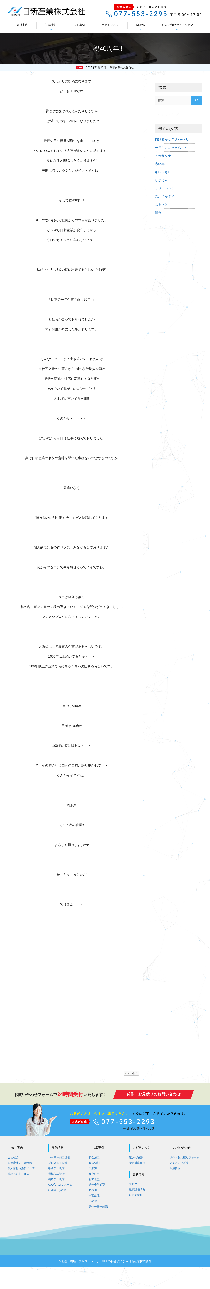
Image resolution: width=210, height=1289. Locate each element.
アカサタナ (163, 156)
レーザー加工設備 (59, 1157)
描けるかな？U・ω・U (171, 139)
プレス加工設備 (57, 1162)
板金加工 (94, 1157)
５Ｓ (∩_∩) (164, 188)
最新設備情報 (137, 1189)
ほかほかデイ (165, 196)
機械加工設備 (56, 1173)
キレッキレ (163, 172)
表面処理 (94, 1195)
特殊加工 (94, 1190)
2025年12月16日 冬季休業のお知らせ (110, 67)
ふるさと (161, 204)
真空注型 (94, 1173)
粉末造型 (94, 1179)
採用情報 (175, 1168)
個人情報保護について (21, 1168)
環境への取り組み (18, 1173)
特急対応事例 (137, 1162)
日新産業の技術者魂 (20, 1162)
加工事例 (79, 27)
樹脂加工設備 (56, 1179)
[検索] (196, 100)
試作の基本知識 (98, 1206)
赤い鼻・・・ (165, 164)
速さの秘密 (136, 1157)
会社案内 (22, 27)
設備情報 (51, 27)
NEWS (140, 27)
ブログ (133, 1184)
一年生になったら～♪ (170, 148)
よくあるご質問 (179, 1162)
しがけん (161, 180)
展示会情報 (136, 1194)
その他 (93, 1200)
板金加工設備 (56, 1168)
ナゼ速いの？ (110, 27)
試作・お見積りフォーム (184, 1157)
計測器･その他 (57, 1190)
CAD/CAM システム (60, 1184)
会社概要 (13, 1157)
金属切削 (94, 1162)
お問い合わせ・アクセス (178, 27)
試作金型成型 (97, 1184)
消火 (158, 213)
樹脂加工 (94, 1168)
